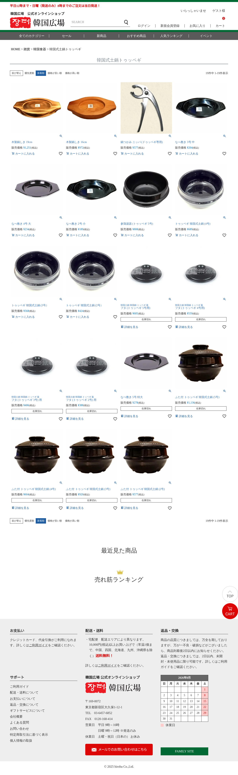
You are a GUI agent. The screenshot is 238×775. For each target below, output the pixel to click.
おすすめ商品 (136, 36)
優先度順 (29, 73)
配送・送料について (24, 692)
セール (66, 36)
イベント (206, 36)
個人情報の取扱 (21, 740)
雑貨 (27, 49)
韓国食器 (39, 49)
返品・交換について (24, 704)
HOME (15, 49)
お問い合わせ (19, 728)
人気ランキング (171, 36)
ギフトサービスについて (27, 710)
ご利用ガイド (38, 645)
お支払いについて (22, 698)
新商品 (101, 36)
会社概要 (16, 716)
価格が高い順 (72, 73)
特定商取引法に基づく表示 (29, 734)
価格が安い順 (55, 73)
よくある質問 (19, 722)
